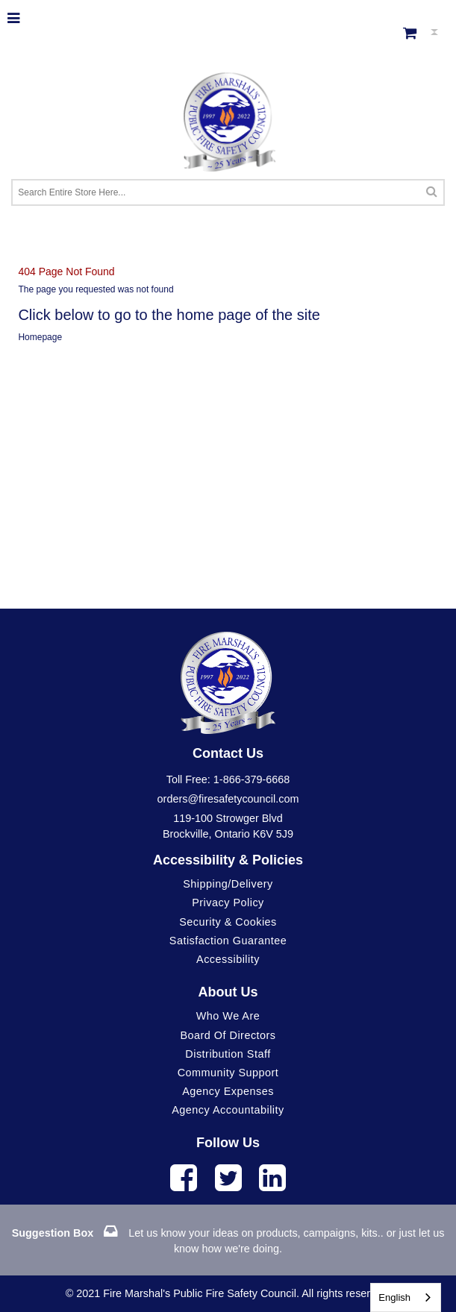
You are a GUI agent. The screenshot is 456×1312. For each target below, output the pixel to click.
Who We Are (228, 1016)
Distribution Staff (227, 1054)
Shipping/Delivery (227, 884)
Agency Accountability (228, 1110)
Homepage (40, 337)
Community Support (228, 1073)
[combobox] (405, 1297)
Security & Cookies (228, 922)
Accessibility (228, 959)
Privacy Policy (228, 902)
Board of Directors (227, 1035)
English (394, 1297)
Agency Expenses (228, 1091)
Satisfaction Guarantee (228, 941)
